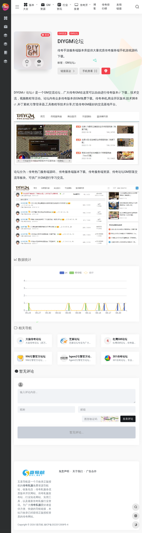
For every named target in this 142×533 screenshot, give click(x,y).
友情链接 (119, 6)
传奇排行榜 (106, 6)
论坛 (29, 92)
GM (20, 92)
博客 (94, 6)
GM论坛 (74, 33)
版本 (115, 92)
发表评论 (128, 418)
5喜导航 (39, 524)
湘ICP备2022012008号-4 (56, 524)
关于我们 (77, 471)
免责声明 (64, 471)
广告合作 (91, 471)
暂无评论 (26, 371)
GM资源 (62, 33)
